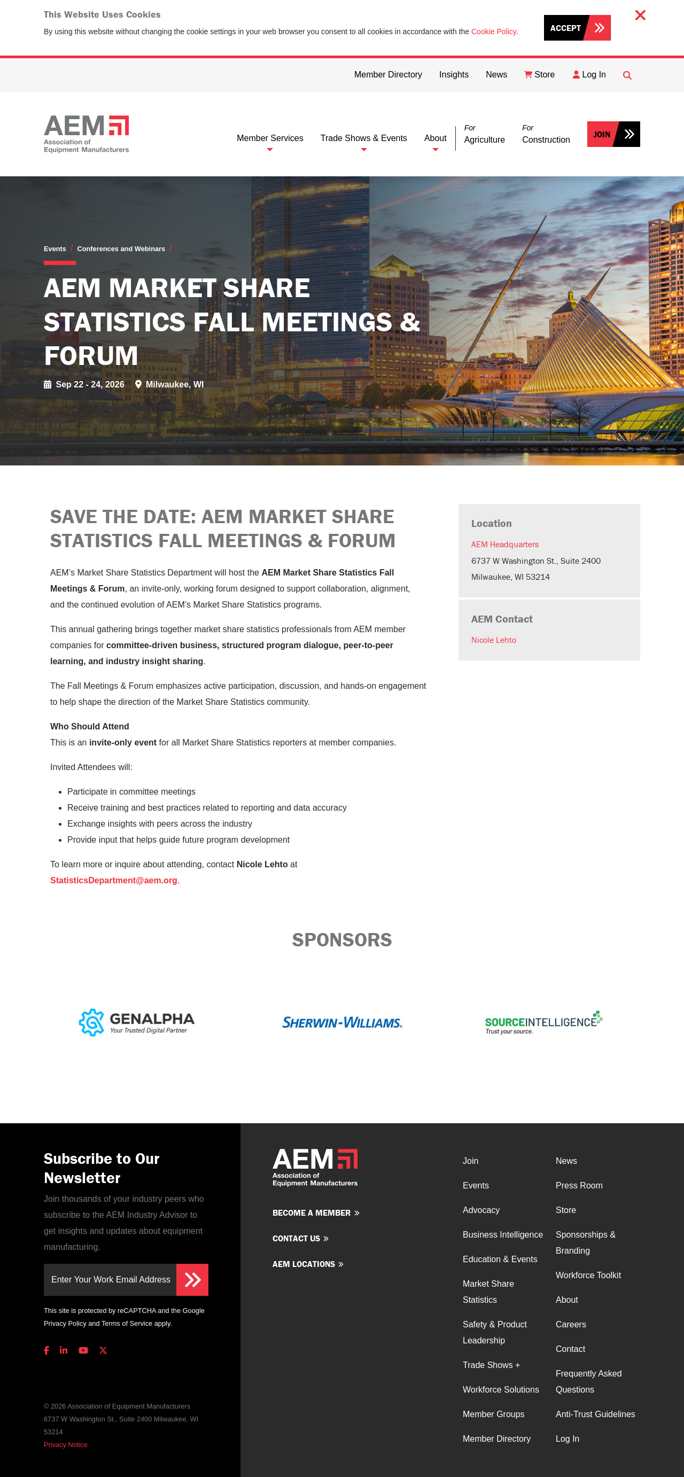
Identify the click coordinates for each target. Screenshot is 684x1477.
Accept (565, 27)
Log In (567, 1438)
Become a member (312, 1212)
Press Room (579, 1185)
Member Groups (494, 1414)
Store (566, 1210)
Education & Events (500, 1259)
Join (602, 134)
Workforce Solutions (501, 1389)
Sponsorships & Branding (586, 1242)
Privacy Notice (66, 1445)
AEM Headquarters (505, 544)
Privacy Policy (65, 1323)
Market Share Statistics (488, 1291)
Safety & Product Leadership (495, 1332)
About (435, 138)
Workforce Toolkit (588, 1275)
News (566, 1160)
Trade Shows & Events (364, 138)
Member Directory (497, 1438)
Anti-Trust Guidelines (595, 1414)
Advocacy (481, 1210)
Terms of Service (127, 1323)
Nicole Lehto (493, 639)
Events (55, 249)
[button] (485, 134)
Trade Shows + (491, 1365)
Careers (571, 1324)
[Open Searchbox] (627, 75)
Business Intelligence (503, 1234)
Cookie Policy (493, 31)
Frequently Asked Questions (589, 1381)
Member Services (270, 138)
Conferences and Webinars (121, 249)
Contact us (296, 1238)
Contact (570, 1349)
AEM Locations (304, 1263)
